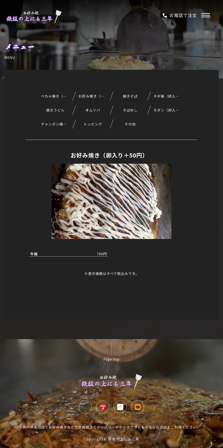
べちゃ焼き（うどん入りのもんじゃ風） (57, 96)
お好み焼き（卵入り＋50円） (95, 96)
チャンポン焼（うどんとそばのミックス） (57, 124)
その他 (130, 124)
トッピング (93, 124)
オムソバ (92, 110)
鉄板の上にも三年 (124, 438)
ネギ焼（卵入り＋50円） (169, 96)
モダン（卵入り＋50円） (169, 110)
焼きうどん (55, 110)
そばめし (130, 110)
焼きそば (130, 96)
